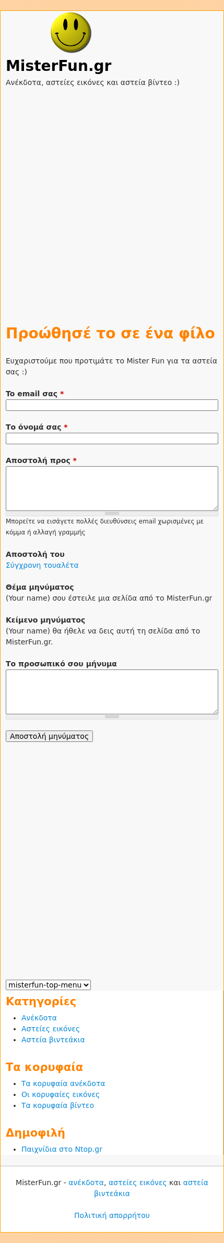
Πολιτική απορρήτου (112, 1215)
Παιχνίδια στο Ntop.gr (61, 1149)
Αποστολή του (35, 554)
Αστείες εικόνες (50, 1029)
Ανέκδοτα (39, 1018)
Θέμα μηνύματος (40, 587)
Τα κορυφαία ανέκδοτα (63, 1083)
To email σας (35, 393)
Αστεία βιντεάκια (53, 1039)
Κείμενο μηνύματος (45, 620)
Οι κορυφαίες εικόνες (60, 1094)
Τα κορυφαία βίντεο (57, 1105)
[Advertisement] (112, 200)
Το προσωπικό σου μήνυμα (61, 664)
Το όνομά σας (37, 427)
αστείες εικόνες (138, 1182)
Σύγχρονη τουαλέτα (42, 565)
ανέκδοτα (86, 1182)
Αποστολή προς (41, 460)
